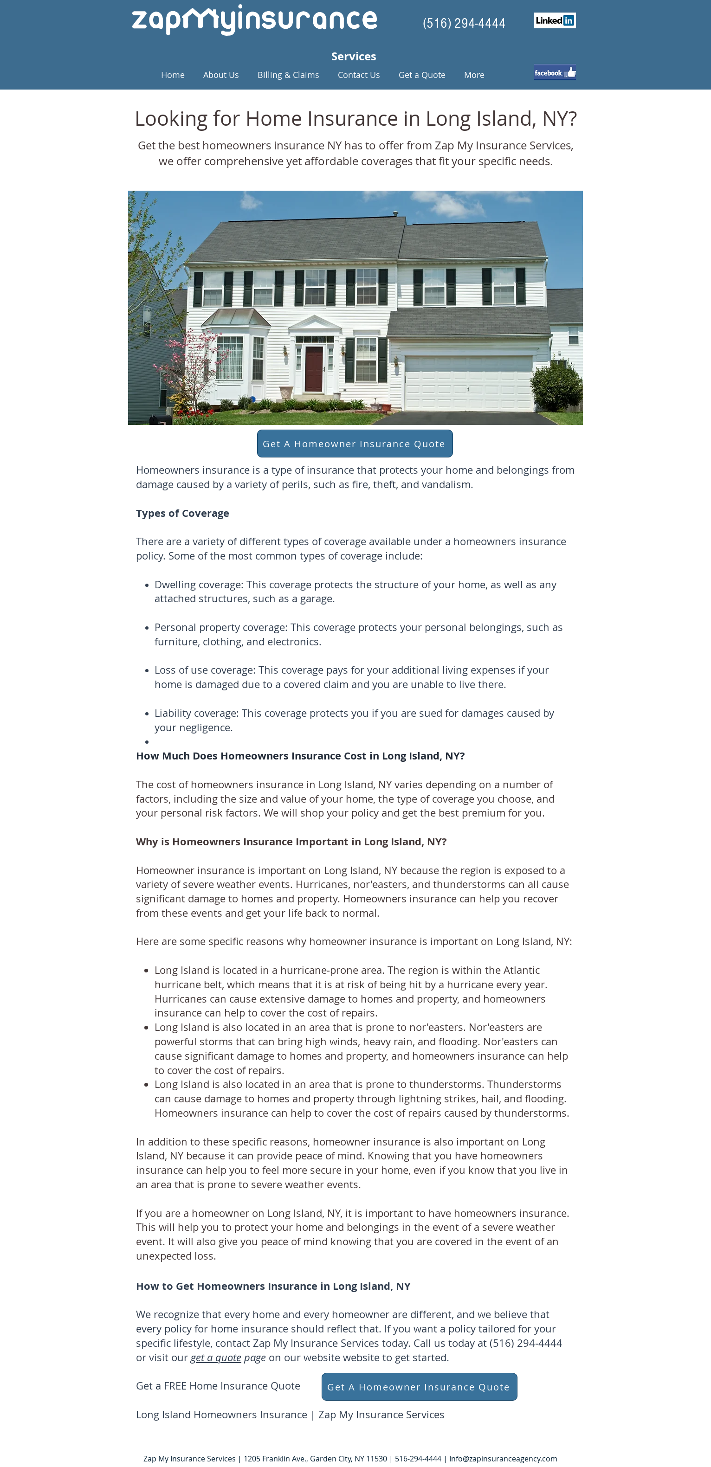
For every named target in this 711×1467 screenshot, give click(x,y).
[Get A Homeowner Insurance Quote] (355, 443)
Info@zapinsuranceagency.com (503, 1459)
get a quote (216, 1357)
